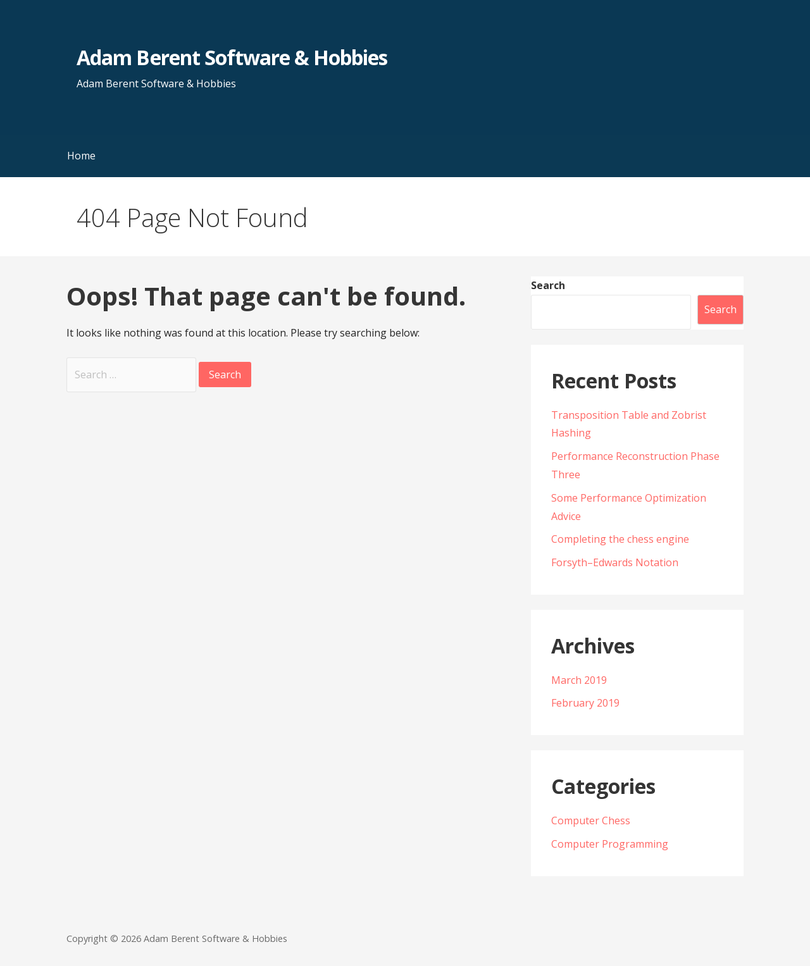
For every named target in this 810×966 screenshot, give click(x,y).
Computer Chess (590, 820)
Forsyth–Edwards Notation (614, 562)
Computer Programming (609, 844)
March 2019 (579, 680)
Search (548, 285)
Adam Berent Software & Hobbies (232, 57)
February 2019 (585, 703)
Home (81, 156)
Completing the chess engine (620, 539)
